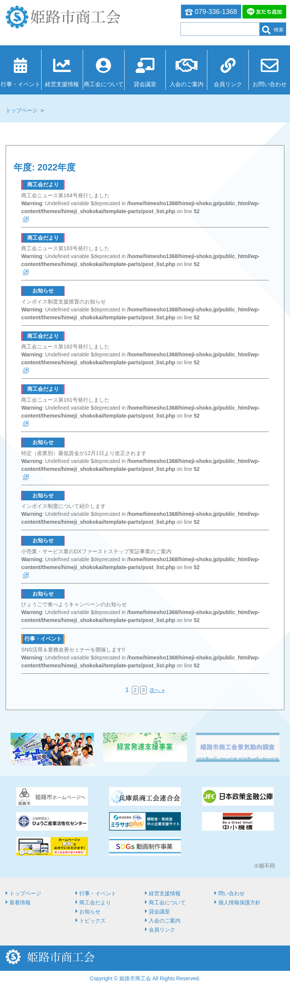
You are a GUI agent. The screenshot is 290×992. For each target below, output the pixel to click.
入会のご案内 (187, 84)
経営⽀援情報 (62, 84)
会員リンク (228, 84)
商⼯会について (103, 84)
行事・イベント (20, 84)
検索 (273, 30)
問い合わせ (231, 893)
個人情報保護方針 (239, 902)
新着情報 (20, 902)
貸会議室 (145, 84)
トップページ (21, 110)
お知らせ (89, 911)
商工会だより (95, 902)
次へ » (157, 690)
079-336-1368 (211, 11)
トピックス (92, 921)
